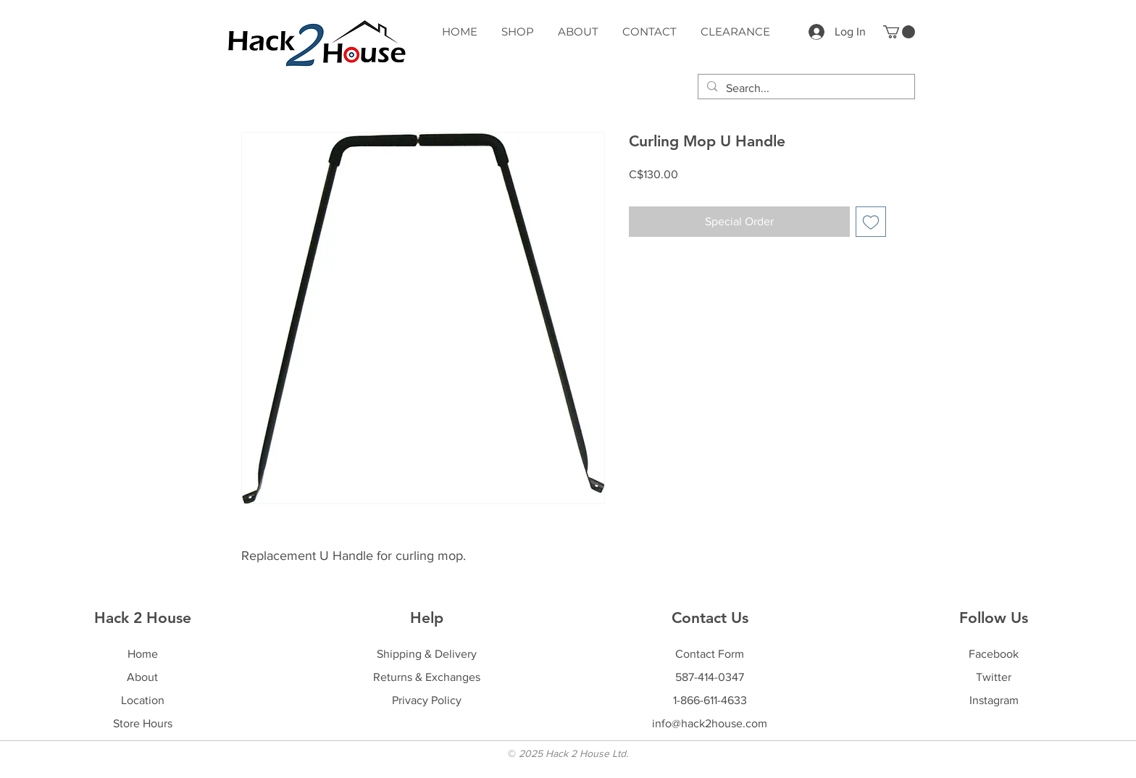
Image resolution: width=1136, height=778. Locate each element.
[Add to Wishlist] (871, 221)
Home (143, 654)
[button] (899, 31)
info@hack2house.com (709, 723)
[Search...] (805, 88)
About (142, 677)
